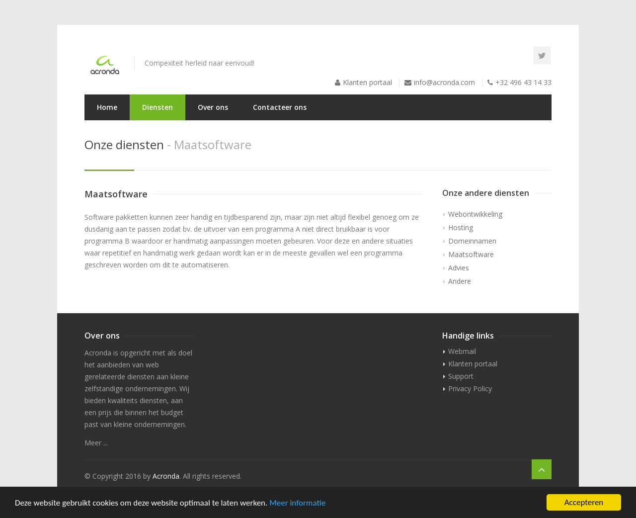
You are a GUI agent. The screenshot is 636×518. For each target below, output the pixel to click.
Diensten (157, 107)
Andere (459, 281)
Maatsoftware (471, 254)
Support (461, 376)
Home (107, 107)
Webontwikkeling (475, 214)
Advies (458, 267)
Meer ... (96, 442)
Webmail (462, 351)
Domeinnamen (472, 241)
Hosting (460, 227)
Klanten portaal (367, 82)
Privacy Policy (470, 388)
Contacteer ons (280, 107)
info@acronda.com (444, 82)
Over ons (213, 107)
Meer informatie (297, 503)
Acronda (166, 476)
